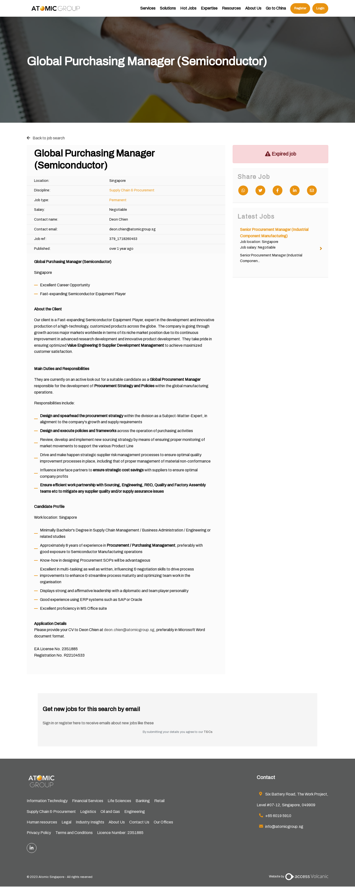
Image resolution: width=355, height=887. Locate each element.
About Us (253, 11)
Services (147, 11)
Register (300, 11)
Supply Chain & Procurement (131, 190)
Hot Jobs (188, 11)
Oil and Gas (110, 811)
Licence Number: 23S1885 (120, 833)
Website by (298, 877)
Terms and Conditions (74, 833)
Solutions (168, 11)
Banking (143, 801)
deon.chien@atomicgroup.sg (129, 630)
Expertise (209, 11)
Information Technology (47, 801)
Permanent (118, 200)
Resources (231, 11)
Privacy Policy (39, 833)
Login (320, 11)
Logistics (88, 811)
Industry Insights (90, 822)
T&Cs (208, 732)
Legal (66, 822)
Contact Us (139, 822)
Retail (159, 801)
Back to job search (49, 138)
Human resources (42, 822)
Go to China (276, 11)
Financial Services (87, 801)
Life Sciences (119, 801)
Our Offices (163, 822)
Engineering (134, 811)
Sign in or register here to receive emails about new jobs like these (98, 723)
